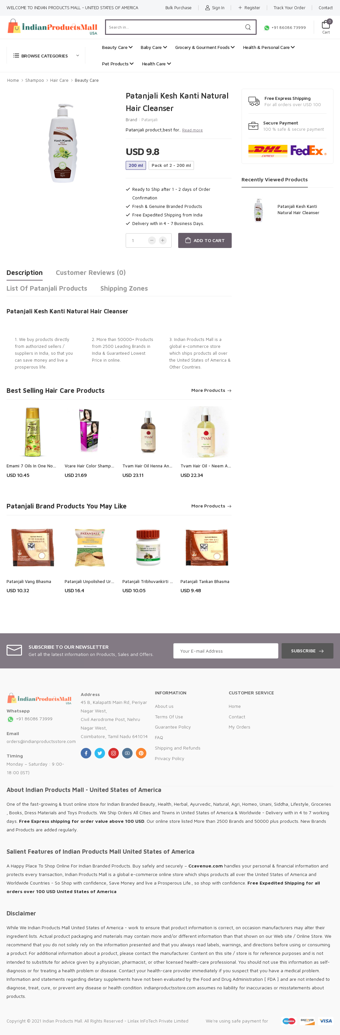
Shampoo (34, 80)
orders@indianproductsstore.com (41, 741)
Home (13, 80)
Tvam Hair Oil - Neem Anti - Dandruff (218, 465)
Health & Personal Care (269, 47)
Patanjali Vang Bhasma (29, 581)
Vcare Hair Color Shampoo (90, 465)
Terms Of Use (169, 716)
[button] (46, 55)
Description (25, 272)
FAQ (159, 737)
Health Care (156, 63)
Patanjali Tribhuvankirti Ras (149, 581)
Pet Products (118, 63)
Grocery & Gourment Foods (205, 47)
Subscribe (303, 650)
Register (249, 7)
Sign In (214, 7)
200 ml (136, 165)
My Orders (239, 727)
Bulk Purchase (178, 7)
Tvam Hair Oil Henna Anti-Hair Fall (155, 465)
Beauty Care (117, 47)
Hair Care (59, 80)
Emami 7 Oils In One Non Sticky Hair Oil (45, 465)
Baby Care (154, 47)
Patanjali (149, 119)
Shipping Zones (124, 288)
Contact (326, 7)
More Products (208, 390)
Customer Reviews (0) (91, 272)
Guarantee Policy (173, 727)
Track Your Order (289, 7)
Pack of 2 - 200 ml (171, 165)
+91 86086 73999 (284, 27)
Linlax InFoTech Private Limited (158, 1021)
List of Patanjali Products (47, 288)
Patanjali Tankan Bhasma (205, 581)
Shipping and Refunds (178, 748)
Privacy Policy (169, 758)
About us (164, 706)
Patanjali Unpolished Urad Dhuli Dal (99, 581)
